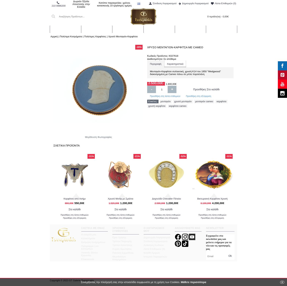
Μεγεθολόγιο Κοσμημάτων (119, 258)
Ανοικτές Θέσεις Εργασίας (89, 254)
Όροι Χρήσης (119, 237)
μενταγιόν (166, 101)
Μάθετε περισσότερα (193, 282)
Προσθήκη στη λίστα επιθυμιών (165, 96)
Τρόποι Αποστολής (122, 245)
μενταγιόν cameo (204, 101)
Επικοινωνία (87, 259)
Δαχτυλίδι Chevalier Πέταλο (166, 198)
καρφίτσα (221, 101)
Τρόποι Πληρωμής (122, 241)
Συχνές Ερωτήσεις (122, 249)
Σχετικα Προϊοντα (66, 145)
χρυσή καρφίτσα (156, 106)
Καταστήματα (88, 238)
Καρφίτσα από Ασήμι (75, 198)
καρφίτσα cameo (178, 106)
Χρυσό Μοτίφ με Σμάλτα (120, 198)
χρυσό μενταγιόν (183, 101)
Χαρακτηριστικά (175, 64)
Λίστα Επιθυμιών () (154, 249)
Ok (230, 255)
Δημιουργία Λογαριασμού (157, 237)
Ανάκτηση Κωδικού (154, 245)
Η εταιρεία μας (88, 234)
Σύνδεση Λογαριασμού (155, 241)
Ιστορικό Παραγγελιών (155, 256)
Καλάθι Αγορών (152, 252)
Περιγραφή (155, 64)
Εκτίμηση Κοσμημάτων (93, 242)
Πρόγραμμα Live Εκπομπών (90, 247)
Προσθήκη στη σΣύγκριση (198, 96)
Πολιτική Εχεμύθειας (123, 252)
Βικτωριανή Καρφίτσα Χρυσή (212, 198)
